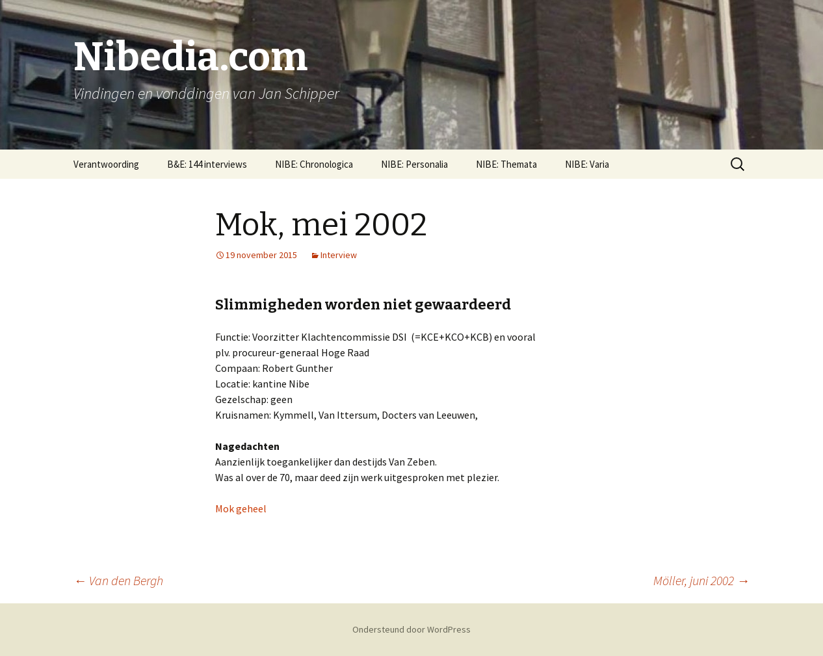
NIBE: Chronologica (314, 164)
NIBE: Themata (506, 164)
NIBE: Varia (587, 164)
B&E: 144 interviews (207, 164)
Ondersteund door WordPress (411, 629)
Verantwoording (106, 164)
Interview (338, 255)
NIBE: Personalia (414, 164)
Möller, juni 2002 (701, 580)
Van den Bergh (118, 580)
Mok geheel (241, 508)
